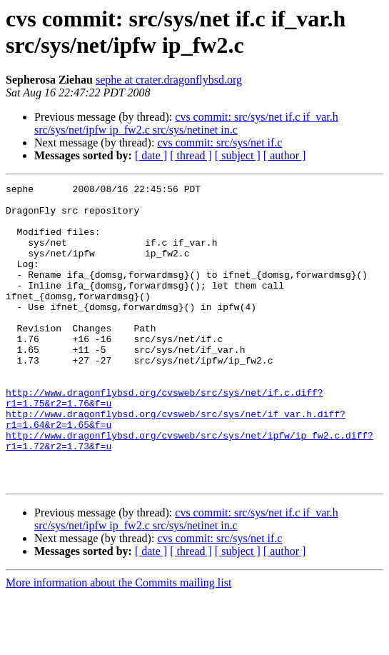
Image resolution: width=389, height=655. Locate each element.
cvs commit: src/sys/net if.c (219, 142)
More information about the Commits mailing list (118, 642)
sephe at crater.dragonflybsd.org (169, 80)
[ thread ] (191, 155)
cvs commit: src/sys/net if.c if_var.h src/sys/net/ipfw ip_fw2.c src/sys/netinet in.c (186, 123)
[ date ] (151, 155)
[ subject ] (238, 155)
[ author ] (284, 155)
